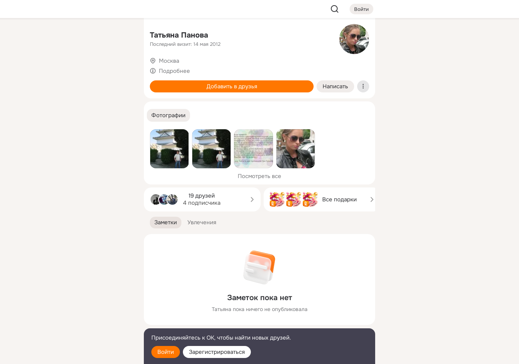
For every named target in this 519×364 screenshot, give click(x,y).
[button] (168, 115)
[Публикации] (55, 69)
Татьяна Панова (179, 35)
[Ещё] (88, 306)
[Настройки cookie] (88, 354)
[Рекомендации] (88, 135)
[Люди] (88, 69)
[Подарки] (55, 102)
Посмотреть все (259, 176)
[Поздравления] (88, 102)
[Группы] (121, 36)
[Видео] (121, 69)
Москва (169, 61)
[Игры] (121, 102)
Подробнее (174, 71)
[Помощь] (55, 135)
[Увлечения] (88, 36)
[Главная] (55, 36)
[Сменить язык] (88, 322)
